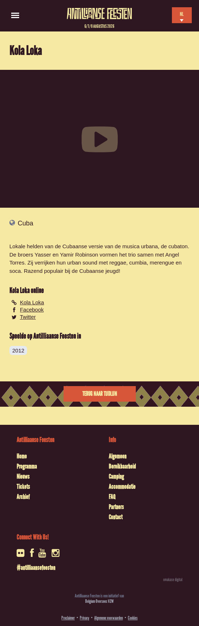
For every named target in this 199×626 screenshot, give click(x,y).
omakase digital (172, 579)
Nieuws (23, 477)
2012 (18, 350)
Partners (116, 507)
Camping (116, 477)
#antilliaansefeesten (36, 568)
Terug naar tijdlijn (99, 394)
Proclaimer (68, 618)
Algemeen (117, 456)
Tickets (23, 487)
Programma (27, 466)
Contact (115, 517)
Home (22, 456)
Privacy (84, 618)
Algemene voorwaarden (108, 618)
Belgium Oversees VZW (99, 601)
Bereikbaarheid (122, 466)
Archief (23, 497)
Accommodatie (122, 487)
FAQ (112, 497)
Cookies (133, 618)
